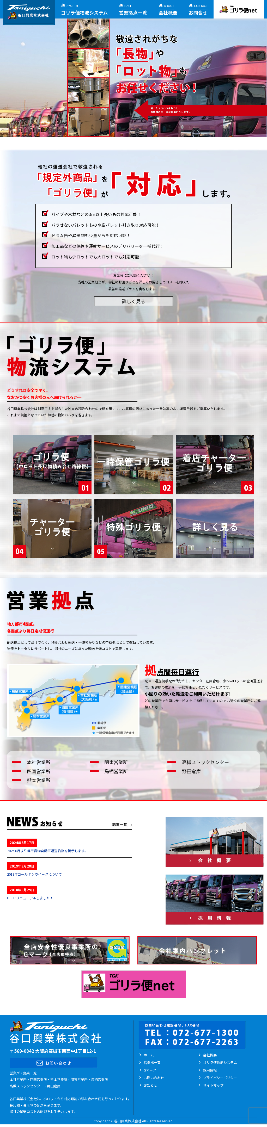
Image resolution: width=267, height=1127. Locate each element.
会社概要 (210, 1054)
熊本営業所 (38, 780)
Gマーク (150, 1070)
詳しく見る (133, 301)
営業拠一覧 (152, 1062)
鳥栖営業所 (116, 771)
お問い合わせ (154, 1077)
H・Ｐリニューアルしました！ (30, 897)
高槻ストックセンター (205, 762)
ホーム (149, 1054)
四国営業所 (38, 771)
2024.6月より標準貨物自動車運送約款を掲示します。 (47, 850)
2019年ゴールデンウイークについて (34, 874)
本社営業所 (38, 762)
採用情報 (210, 1070)
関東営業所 (116, 762)
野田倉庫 (191, 771)
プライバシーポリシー (220, 1077)
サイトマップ (213, 1085)
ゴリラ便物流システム (220, 1062)
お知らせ (150, 1085)
